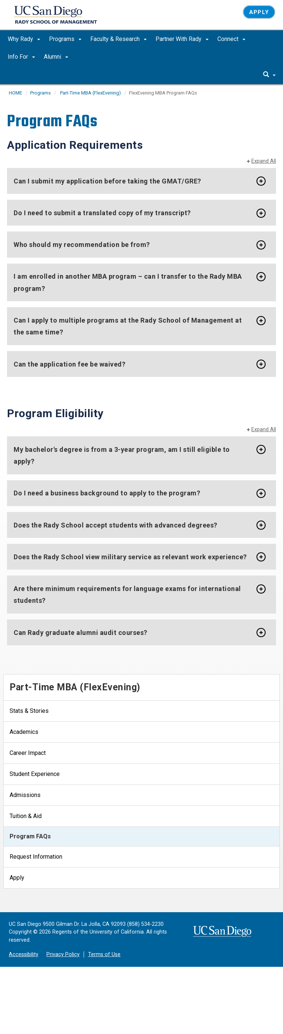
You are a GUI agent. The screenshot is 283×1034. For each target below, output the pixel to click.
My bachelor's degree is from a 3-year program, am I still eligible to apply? (122, 455)
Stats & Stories (29, 710)
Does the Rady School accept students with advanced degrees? (115, 525)
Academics (24, 731)
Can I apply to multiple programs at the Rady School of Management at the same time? (128, 326)
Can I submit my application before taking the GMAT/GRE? (107, 181)
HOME (15, 93)
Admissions (25, 794)
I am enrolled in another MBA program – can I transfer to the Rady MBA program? (128, 282)
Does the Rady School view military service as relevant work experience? (130, 557)
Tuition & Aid (26, 816)
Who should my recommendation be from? (82, 244)
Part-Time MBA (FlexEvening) (90, 93)
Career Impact (28, 752)
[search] (269, 75)
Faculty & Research (118, 38)
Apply (259, 12)
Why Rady (24, 38)
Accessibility (23, 954)
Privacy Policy (63, 954)
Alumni (56, 56)
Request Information (36, 856)
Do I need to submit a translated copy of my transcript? (102, 213)
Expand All (263, 161)
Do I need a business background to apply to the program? (107, 493)
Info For (21, 56)
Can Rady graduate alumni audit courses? (80, 632)
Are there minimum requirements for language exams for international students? (127, 594)
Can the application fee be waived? (69, 364)
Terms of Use (104, 954)
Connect (231, 38)
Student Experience (35, 773)
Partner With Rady (182, 38)
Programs (65, 38)
